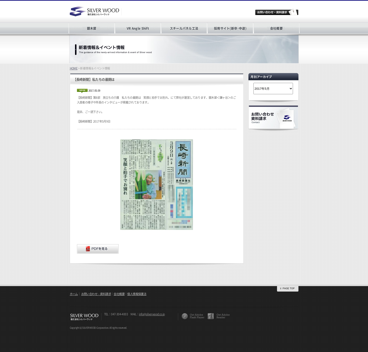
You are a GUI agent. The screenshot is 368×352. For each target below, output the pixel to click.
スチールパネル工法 (184, 28)
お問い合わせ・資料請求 (96, 294)
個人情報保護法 (136, 294)
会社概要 (276, 28)
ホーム (74, 294)
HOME (74, 68)
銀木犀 (91, 28)
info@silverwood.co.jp (152, 314)
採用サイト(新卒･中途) (230, 28)
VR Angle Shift (138, 28)
